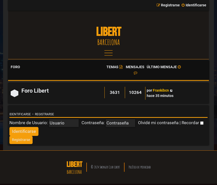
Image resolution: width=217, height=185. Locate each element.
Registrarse (44, 114)
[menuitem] (193, 5)
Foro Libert (35, 91)
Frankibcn (161, 90)
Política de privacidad (140, 167)
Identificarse (20, 114)
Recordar (193, 122)
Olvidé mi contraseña (158, 122)
